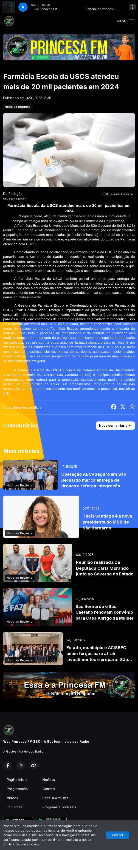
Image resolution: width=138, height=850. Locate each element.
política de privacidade (21, 844)
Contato (48, 789)
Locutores (15, 807)
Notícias (48, 780)
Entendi (118, 835)
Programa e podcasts (59, 807)
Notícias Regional (18, 106)
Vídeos (12, 798)
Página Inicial (17, 780)
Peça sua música (55, 798)
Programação (17, 789)
